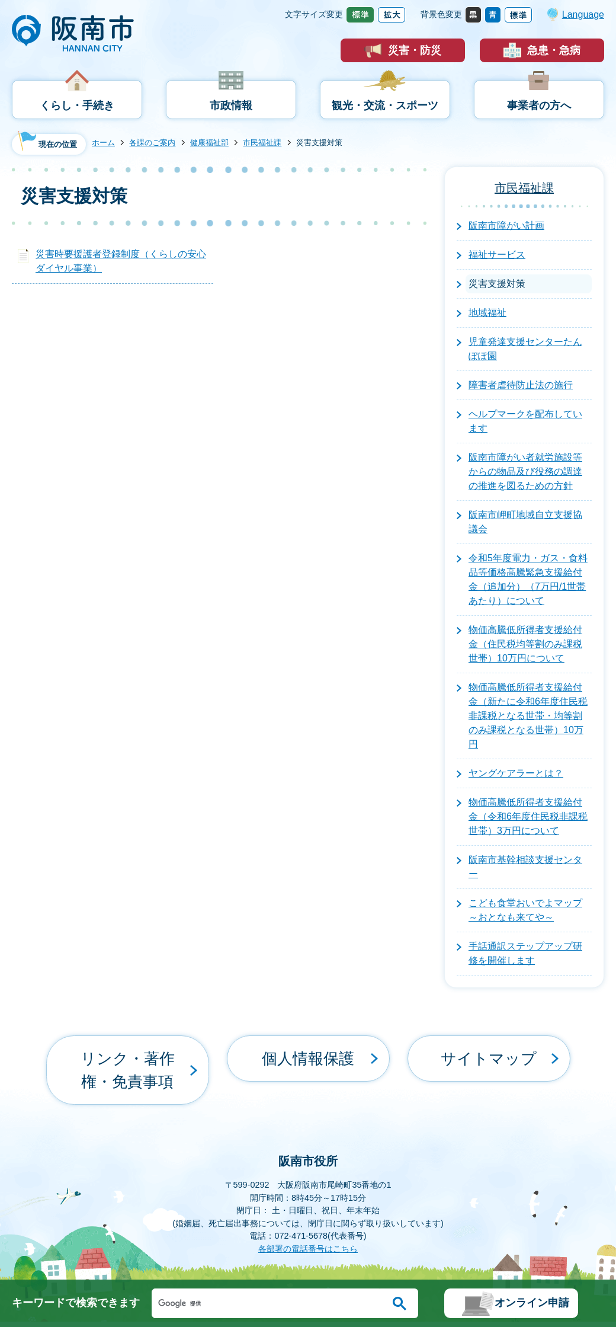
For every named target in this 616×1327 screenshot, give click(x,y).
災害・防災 (414, 50)
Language (583, 14)
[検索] (269, 1303)
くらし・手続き (77, 105)
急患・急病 (553, 50)
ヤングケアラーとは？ (516, 773)
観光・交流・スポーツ (385, 105)
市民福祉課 (262, 142)
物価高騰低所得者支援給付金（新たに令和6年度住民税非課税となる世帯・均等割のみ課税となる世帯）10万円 (528, 715)
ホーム (103, 142)
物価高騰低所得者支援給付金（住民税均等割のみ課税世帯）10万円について (525, 644)
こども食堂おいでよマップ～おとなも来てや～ (525, 910)
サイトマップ (488, 1049)
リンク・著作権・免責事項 (127, 1049)
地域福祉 (487, 313)
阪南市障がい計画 (506, 225)
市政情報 (231, 105)
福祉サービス (497, 255)
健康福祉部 (209, 142)
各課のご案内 (152, 142)
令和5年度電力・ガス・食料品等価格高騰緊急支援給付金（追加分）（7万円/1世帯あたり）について (528, 579)
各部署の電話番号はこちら (308, 1206)
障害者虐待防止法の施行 (521, 385)
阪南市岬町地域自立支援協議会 (525, 522)
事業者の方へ (539, 105)
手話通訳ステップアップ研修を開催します (525, 953)
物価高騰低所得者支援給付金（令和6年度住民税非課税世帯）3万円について (528, 816)
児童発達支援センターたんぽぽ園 (525, 349)
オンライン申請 (532, 1303)
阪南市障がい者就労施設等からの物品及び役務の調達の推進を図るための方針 (525, 471)
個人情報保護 (308, 1049)
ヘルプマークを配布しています (525, 421)
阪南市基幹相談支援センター (525, 867)
